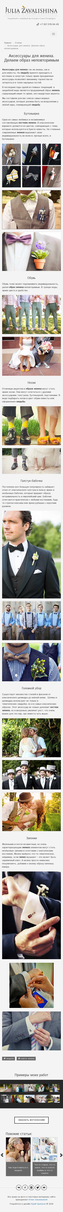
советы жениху (27, 1058)
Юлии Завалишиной (38, 1199)
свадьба (10, 1058)
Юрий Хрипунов (38, 1204)
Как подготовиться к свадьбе (18, 1169)
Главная (7, 42)
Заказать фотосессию (31, 1120)
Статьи (18, 42)
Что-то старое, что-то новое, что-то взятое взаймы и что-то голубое (44, 1169)
